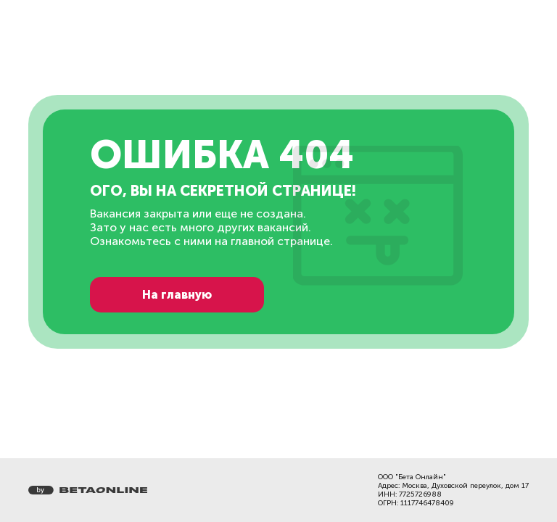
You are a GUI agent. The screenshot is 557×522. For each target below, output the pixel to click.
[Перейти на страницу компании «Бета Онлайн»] (87, 490)
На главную (177, 295)
